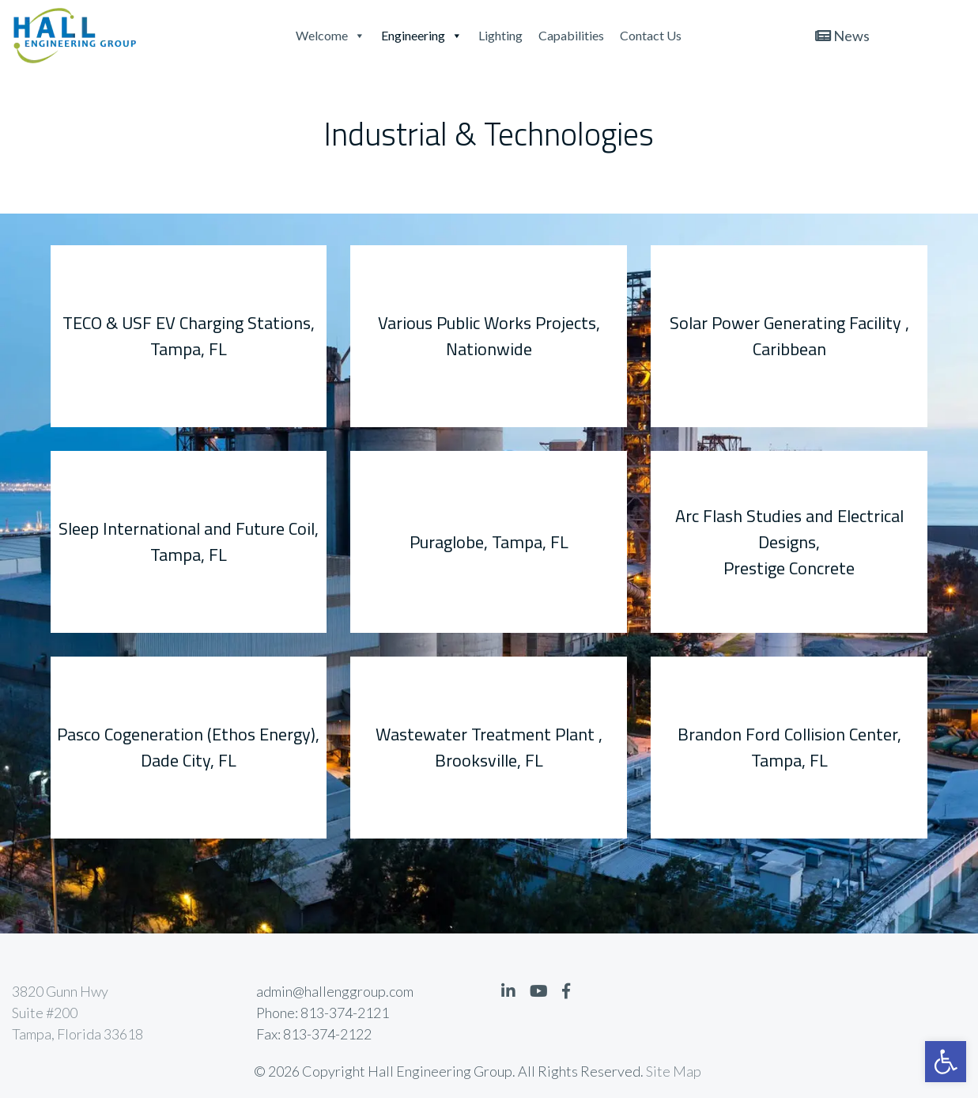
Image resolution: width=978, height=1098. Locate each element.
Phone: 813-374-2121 (322, 1012)
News (842, 35)
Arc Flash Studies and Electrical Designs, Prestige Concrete (789, 541)
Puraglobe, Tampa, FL (489, 541)
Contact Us (651, 35)
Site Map (673, 1071)
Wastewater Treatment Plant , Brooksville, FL (489, 747)
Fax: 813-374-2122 (314, 1034)
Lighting (500, 35)
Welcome (330, 35)
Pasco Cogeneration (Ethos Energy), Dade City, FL (188, 747)
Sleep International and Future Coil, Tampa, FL (189, 541)
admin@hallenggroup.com (334, 991)
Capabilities (571, 35)
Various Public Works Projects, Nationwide (489, 335)
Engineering (422, 35)
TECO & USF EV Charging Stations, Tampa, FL (188, 335)
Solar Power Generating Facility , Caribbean (789, 335)
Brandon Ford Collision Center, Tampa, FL (789, 747)
